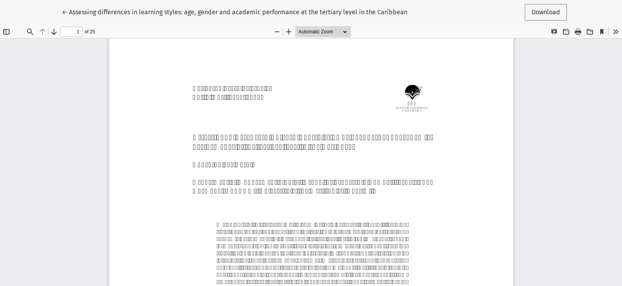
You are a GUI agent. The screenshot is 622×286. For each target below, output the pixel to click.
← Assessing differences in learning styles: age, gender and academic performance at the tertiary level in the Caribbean (234, 11)
